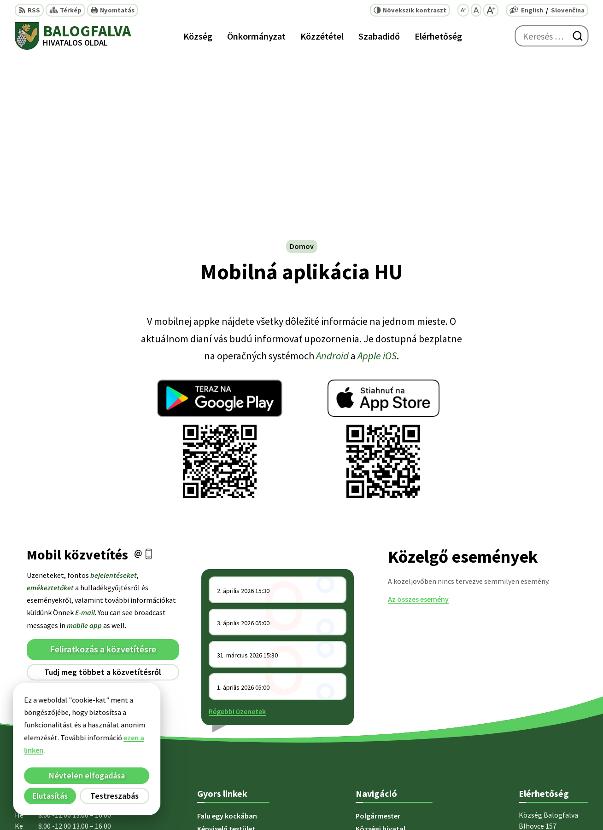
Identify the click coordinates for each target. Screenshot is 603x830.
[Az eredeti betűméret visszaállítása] (476, 10)
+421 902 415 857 (545, 731)
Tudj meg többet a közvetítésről (102, 489)
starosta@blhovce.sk (553, 753)
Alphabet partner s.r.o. (334, 804)
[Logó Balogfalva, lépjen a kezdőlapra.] (73, 36)
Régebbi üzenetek (237, 528)
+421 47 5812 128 (545, 709)
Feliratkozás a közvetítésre (103, 467)
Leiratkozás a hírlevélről (103, 508)
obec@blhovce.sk (547, 742)
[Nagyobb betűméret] (490, 10)
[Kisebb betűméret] (463, 10)
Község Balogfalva (462, 804)
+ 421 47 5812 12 (544, 720)
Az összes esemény (418, 416)
